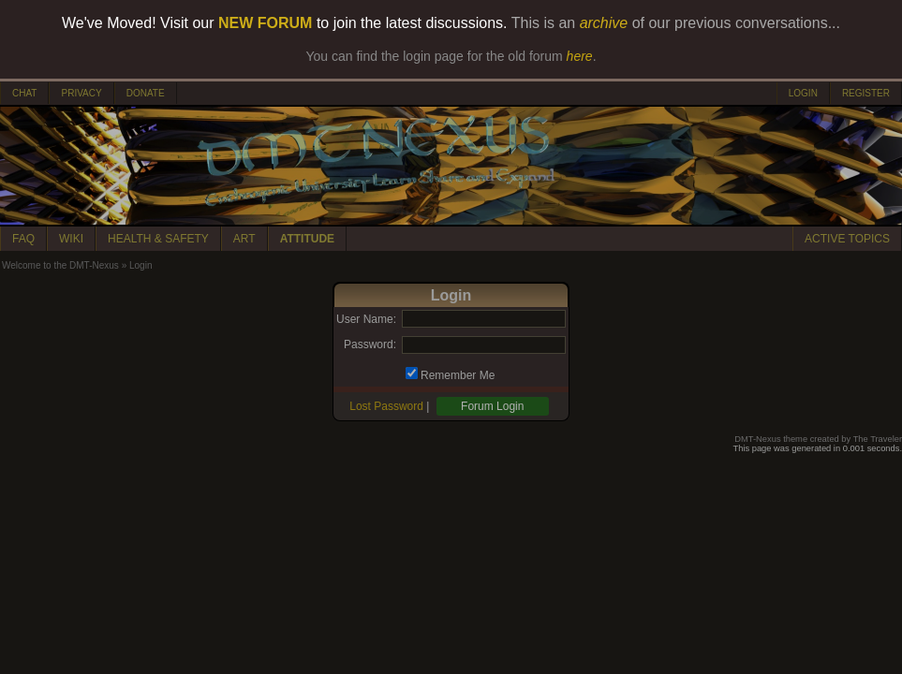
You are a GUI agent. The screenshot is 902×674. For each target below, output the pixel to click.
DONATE (145, 93)
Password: (370, 344)
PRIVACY (81, 93)
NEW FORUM (265, 23)
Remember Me (458, 375)
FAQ (23, 238)
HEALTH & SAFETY (158, 238)
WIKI (71, 238)
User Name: (366, 319)
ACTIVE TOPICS (847, 238)
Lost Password (386, 406)
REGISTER (866, 93)
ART (244, 238)
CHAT (24, 93)
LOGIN (803, 93)
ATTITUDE (307, 238)
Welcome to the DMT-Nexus (60, 265)
